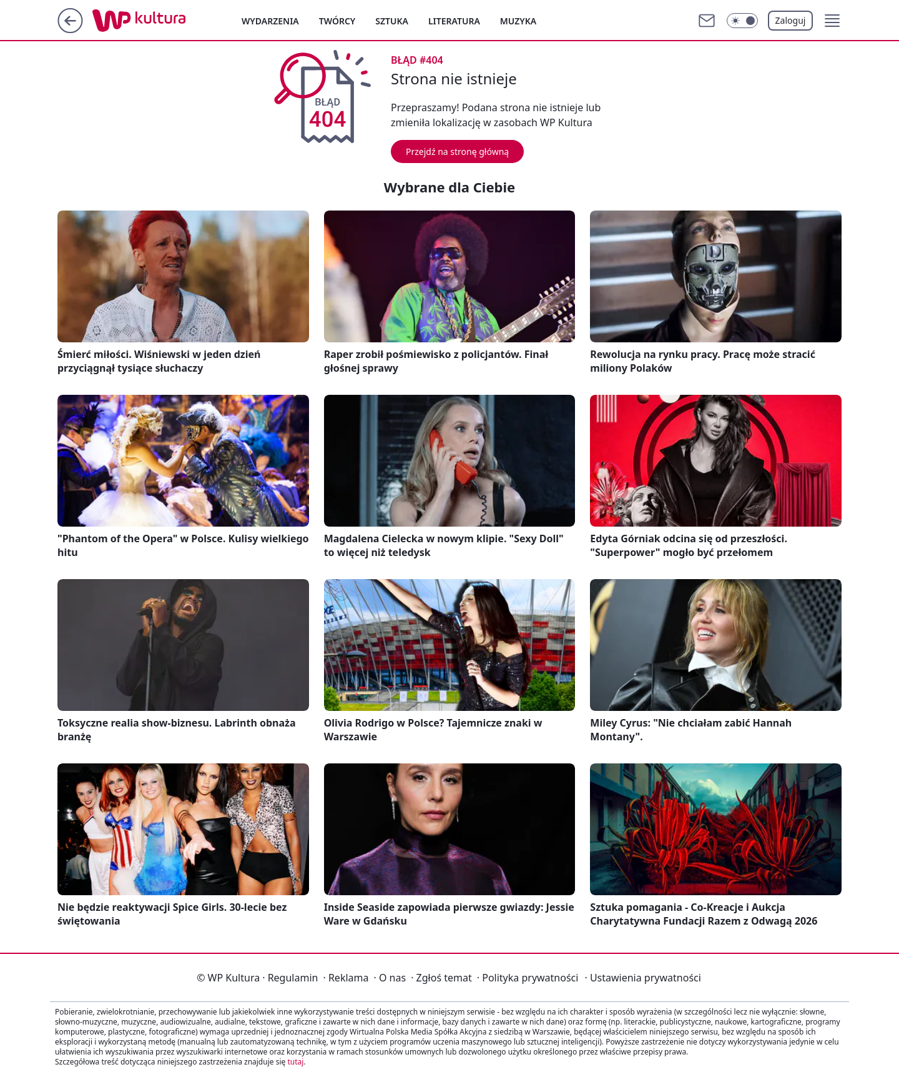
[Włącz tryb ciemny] (742, 20)
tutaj (295, 1061)
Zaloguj (790, 20)
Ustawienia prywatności (642, 978)
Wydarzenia (270, 21)
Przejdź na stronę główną (457, 151)
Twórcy (337, 21)
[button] (832, 21)
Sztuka (391, 21)
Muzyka (518, 21)
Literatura (454, 21)
